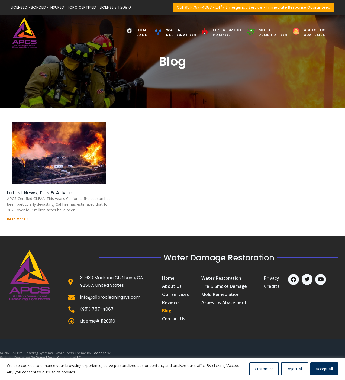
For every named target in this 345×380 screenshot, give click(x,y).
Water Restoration (181, 32)
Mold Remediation (273, 32)
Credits (271, 286)
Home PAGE (142, 32)
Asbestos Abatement (316, 32)
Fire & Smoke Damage (227, 32)
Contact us (173, 319)
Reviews (170, 302)
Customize (264, 368)
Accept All (324, 368)
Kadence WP (102, 352)
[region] (172, 369)
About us (172, 286)
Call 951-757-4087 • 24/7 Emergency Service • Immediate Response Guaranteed (253, 7)
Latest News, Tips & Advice (39, 192)
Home (168, 278)
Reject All (294, 368)
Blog (166, 311)
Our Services (175, 294)
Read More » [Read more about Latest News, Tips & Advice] (17, 219)
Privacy (271, 278)
